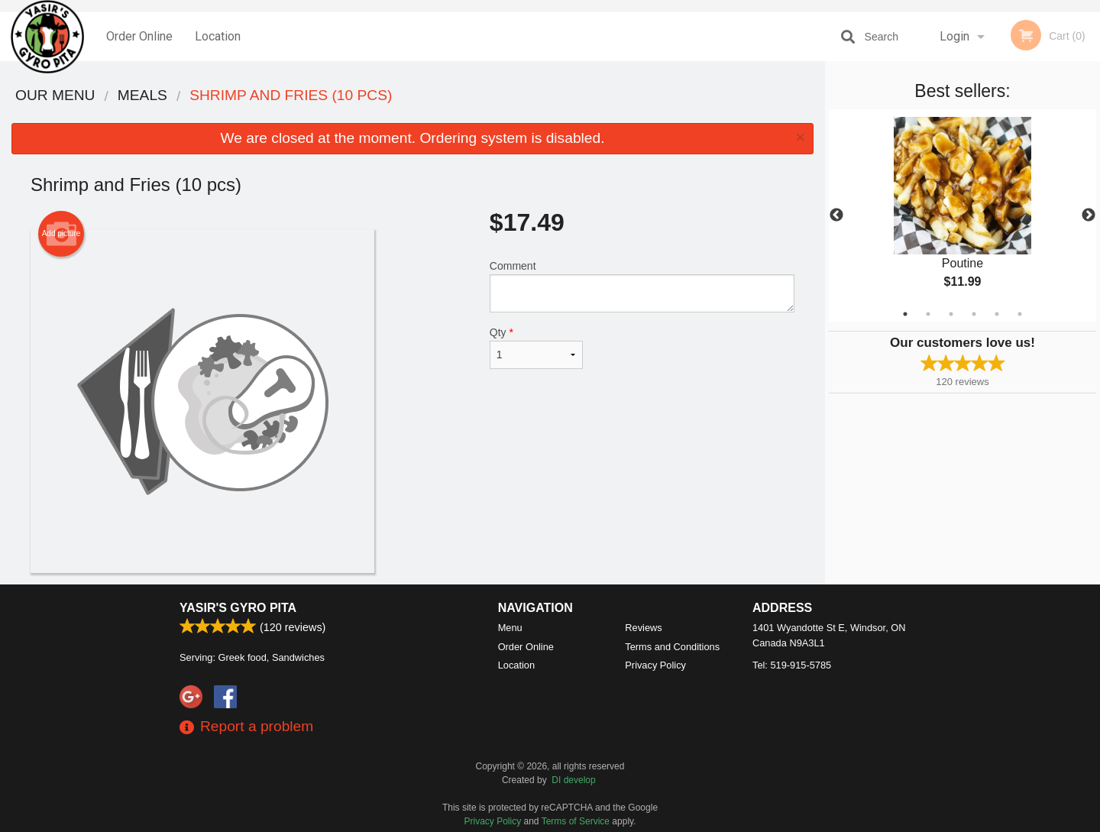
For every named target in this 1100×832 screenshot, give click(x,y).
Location (218, 36)
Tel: (791, 665)
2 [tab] (928, 314)
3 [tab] (951, 314)
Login (954, 36)
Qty (536, 347)
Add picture (61, 234)
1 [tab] (905, 314)
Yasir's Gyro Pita (238, 607)
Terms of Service (576, 821)
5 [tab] (997, 314)
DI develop (573, 780)
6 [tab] (1019, 314)
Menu (510, 627)
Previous (836, 215)
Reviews (643, 627)
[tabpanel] (962, 215)
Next (1088, 215)
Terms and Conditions (672, 646)
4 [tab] (974, 314)
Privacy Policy (655, 665)
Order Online (139, 36)
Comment (642, 286)
